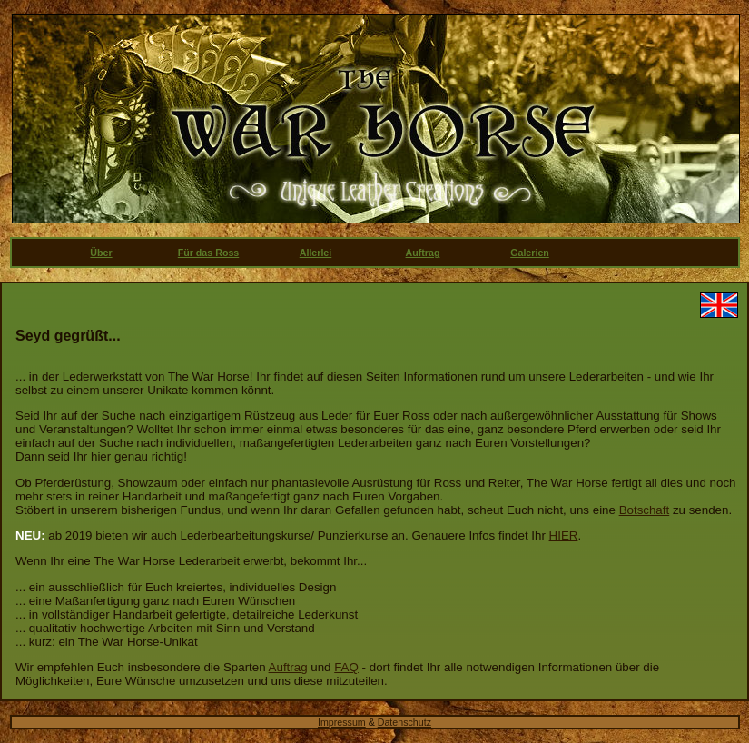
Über (101, 252)
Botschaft (644, 510)
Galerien (529, 252)
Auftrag (423, 252)
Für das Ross (209, 252)
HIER (563, 535)
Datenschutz (404, 722)
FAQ (346, 667)
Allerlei (316, 252)
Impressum (342, 722)
